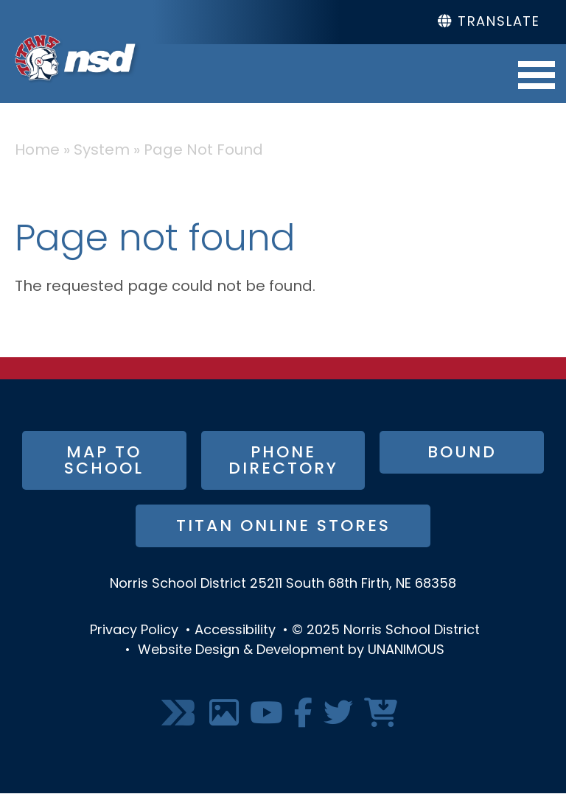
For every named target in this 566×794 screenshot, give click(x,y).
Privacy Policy (134, 631)
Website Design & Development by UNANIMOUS (291, 651)
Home (37, 151)
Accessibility (235, 631)
